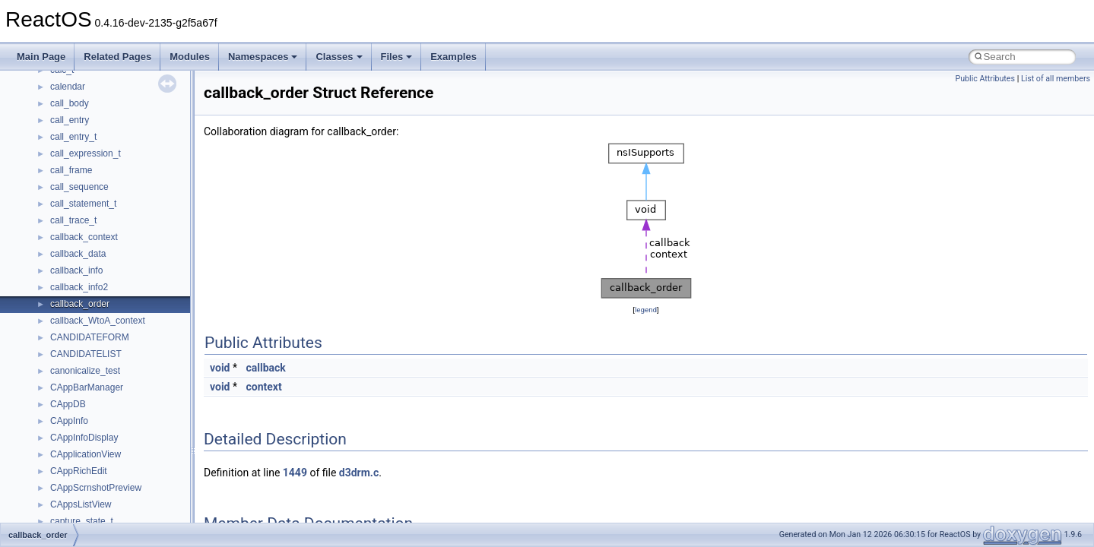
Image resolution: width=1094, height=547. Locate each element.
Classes (339, 56)
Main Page (41, 56)
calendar (67, 86)
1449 (295, 472)
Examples (453, 56)
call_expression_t (85, 153)
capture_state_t (81, 521)
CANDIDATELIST (86, 354)
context (263, 387)
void (220, 368)
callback (265, 368)
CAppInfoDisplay (84, 437)
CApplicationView (85, 454)
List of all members (1055, 79)
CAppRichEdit (78, 471)
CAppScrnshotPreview (95, 487)
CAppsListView (80, 504)
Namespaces (263, 56)
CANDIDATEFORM (89, 337)
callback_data (78, 253)
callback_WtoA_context (97, 320)
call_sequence (79, 187)
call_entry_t (73, 136)
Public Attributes (985, 79)
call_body (69, 103)
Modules (190, 56)
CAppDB (68, 404)
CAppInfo (69, 421)
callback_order (79, 304)
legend (646, 309)
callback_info (76, 270)
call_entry (69, 120)
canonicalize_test (85, 370)
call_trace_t (73, 220)
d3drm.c (359, 472)
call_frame (71, 170)
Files (397, 56)
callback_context (84, 237)
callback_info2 (79, 287)
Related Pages (117, 56)
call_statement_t (83, 203)
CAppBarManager (86, 387)
